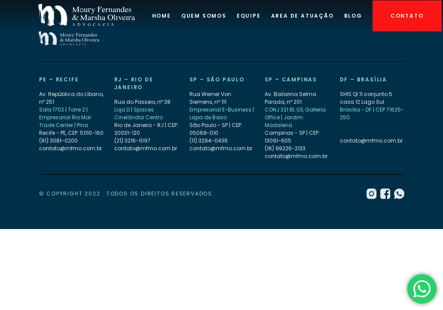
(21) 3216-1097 (132, 141)
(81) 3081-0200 (58, 141)
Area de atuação (302, 15)
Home (161, 15)
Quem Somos (203, 15)
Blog (353, 15)
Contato (407, 15)
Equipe (249, 15)
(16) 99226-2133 (285, 148)
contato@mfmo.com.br (70, 148)
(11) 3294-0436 (208, 141)
